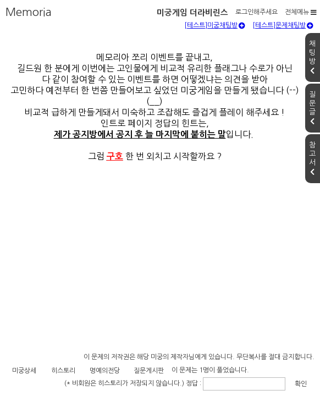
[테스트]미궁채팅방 (214, 52)
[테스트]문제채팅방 (282, 52)
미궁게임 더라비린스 (60, 10)
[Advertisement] (160, 298)
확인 (260, 377)
